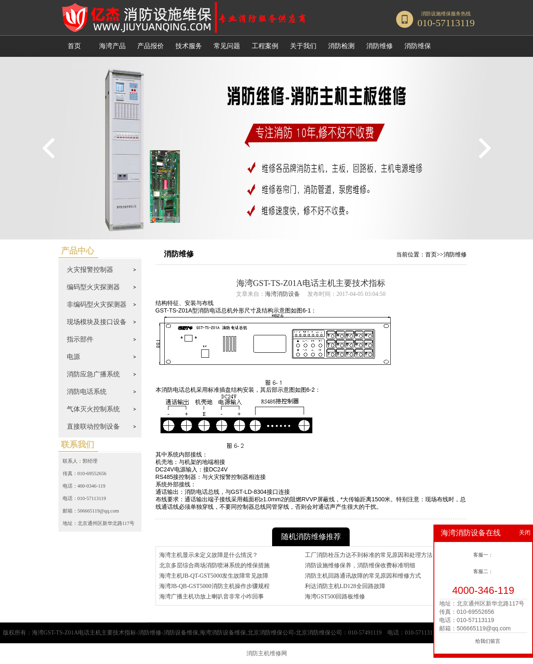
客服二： (483, 571)
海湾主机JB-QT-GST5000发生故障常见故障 (214, 576)
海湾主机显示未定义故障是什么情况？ (208, 555)
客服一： (483, 555)
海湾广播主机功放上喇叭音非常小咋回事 (211, 596)
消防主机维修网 (266, 653)
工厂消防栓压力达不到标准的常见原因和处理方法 (369, 555)
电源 (73, 356)
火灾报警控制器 (90, 269)
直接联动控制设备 (93, 426)
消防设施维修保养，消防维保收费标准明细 (360, 565)
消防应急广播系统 (93, 374)
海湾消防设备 (282, 294)
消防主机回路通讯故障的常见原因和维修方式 (363, 576)
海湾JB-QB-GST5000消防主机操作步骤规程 (214, 586)
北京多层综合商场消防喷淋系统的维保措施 (214, 565)
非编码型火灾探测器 (97, 304)
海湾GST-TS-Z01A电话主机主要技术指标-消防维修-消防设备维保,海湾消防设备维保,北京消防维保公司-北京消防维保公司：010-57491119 (207, 633)
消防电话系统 (87, 391)
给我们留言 (487, 641)
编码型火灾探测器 (93, 286)
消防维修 (455, 254)
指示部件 (80, 339)
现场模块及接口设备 (97, 321)
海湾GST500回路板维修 (335, 596)
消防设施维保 (436, 14)
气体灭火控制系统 (93, 409)
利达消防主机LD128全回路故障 (345, 586)
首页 (74, 45)
